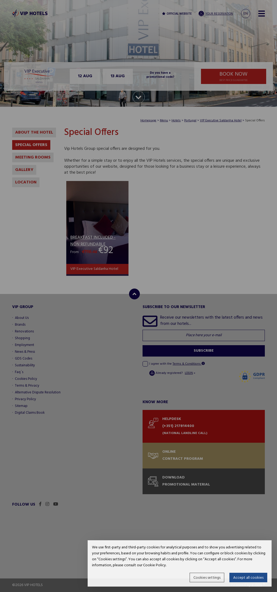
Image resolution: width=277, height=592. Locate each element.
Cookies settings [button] (206, 578)
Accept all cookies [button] (248, 578)
